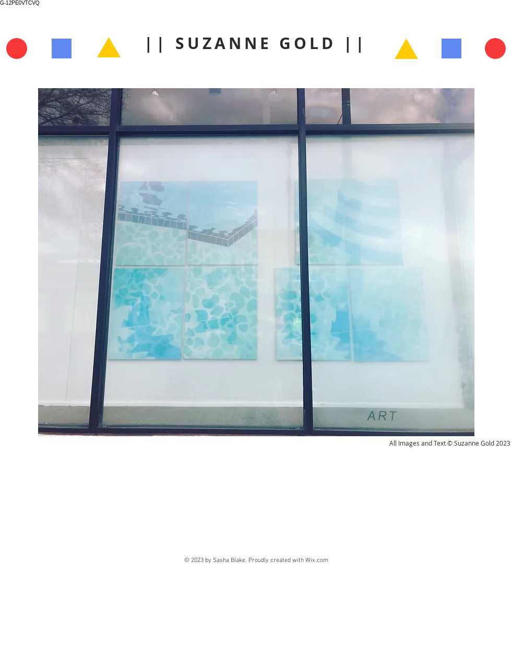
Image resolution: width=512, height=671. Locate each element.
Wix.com (316, 560)
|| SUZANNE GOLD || (255, 43)
